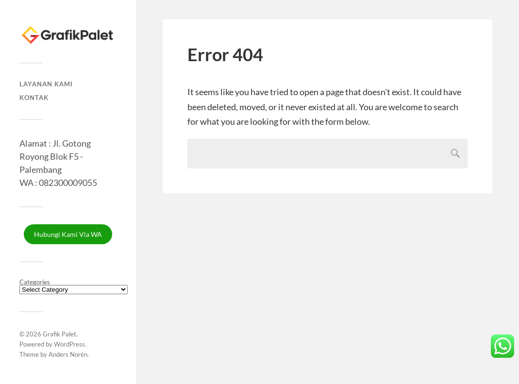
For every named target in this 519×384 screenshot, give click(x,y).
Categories (34, 282)
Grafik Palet (59, 334)
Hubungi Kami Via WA (68, 234)
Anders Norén (68, 354)
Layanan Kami (46, 84)
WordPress (69, 344)
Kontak (34, 97)
